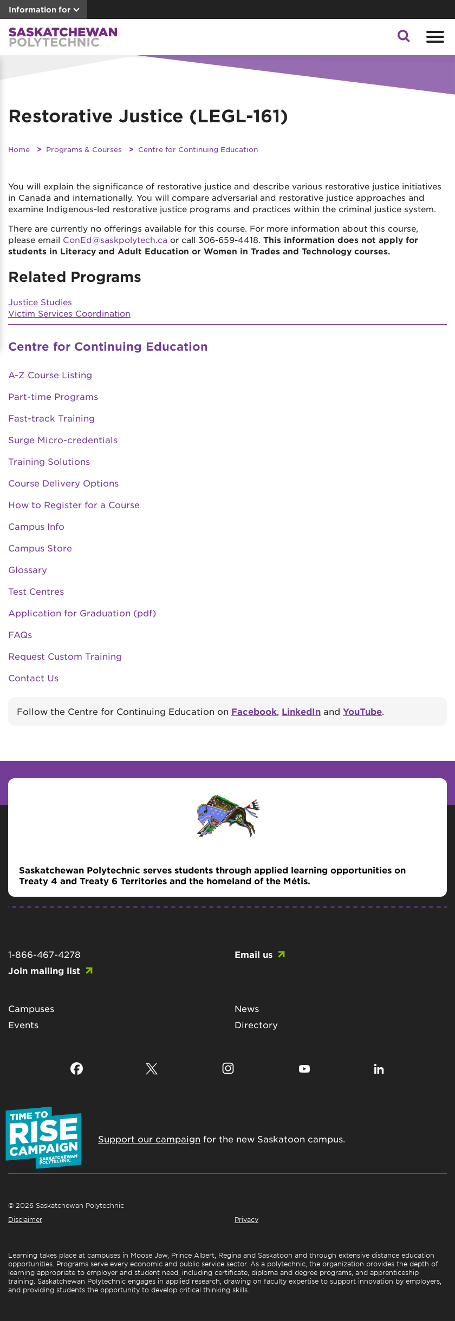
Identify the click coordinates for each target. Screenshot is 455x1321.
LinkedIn (301, 711)
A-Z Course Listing (50, 374)
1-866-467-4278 (44, 954)
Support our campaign (149, 1138)
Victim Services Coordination (69, 313)
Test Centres (36, 591)
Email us (253, 954)
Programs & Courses (84, 149)
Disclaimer (25, 1219)
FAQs (20, 634)
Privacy (246, 1219)
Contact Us (33, 677)
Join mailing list (44, 970)
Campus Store (40, 547)
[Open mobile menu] (434, 36)
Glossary (27, 569)
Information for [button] (39, 9)
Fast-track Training (51, 417)
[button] (403, 39)
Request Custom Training (65, 655)
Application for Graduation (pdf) (82, 612)
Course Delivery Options (63, 482)
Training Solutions (49, 461)
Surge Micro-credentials (63, 439)
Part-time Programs (53, 396)
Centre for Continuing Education (198, 149)
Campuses (31, 1008)
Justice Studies (40, 302)
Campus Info (36, 526)
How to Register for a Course (74, 504)
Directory (256, 1024)
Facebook (254, 711)
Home (19, 149)
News (247, 1008)
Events (23, 1024)
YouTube (362, 711)
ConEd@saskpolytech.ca (115, 239)
